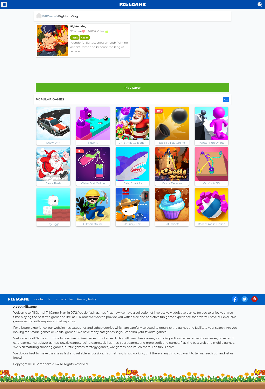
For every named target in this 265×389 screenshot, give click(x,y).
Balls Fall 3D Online (172, 142)
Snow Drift (53, 142)
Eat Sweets (172, 224)
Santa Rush (53, 183)
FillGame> (47, 16)
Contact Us (42, 299)
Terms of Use (63, 299)
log (18, 299)
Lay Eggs (53, 224)
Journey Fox (132, 224)
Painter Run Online (211, 142)
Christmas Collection (132, 142)
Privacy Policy (87, 299)
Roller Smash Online (211, 224)
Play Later (132, 88)
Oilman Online (93, 224)
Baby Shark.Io (132, 183)
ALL (226, 99)
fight (75, 37)
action (84, 37)
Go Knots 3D (211, 183)
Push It (93, 142)
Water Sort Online (93, 183)
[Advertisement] (181, 52)
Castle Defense (172, 183)
